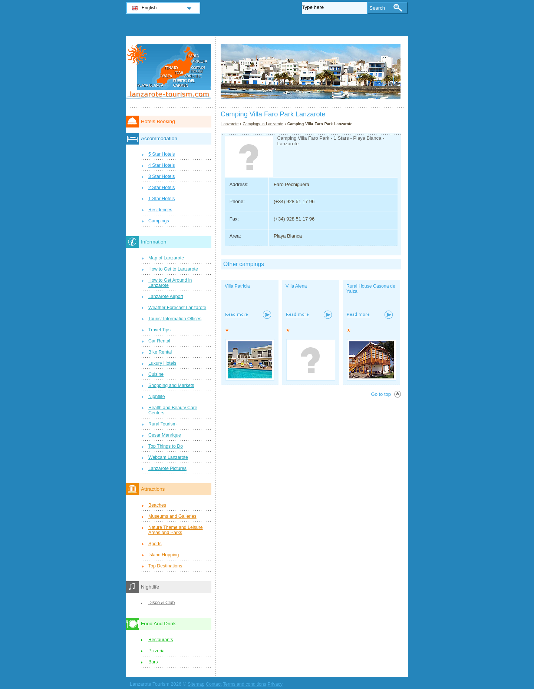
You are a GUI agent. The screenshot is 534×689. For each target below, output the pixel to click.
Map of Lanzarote (166, 258)
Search (377, 8)
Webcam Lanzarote (168, 457)
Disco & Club (161, 602)
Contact (214, 684)
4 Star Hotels (161, 165)
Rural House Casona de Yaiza (370, 289)
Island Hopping (163, 554)
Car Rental (159, 341)
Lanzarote (229, 124)
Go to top (381, 394)
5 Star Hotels (161, 154)
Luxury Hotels (162, 363)
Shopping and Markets (171, 385)
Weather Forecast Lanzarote (177, 307)
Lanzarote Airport (165, 296)
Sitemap (196, 684)
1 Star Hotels (161, 198)
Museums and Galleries (172, 516)
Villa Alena (296, 286)
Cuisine (156, 374)
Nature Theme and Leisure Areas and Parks (175, 530)
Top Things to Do (165, 446)
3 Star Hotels (161, 176)
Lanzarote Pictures (167, 468)
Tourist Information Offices (174, 318)
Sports (155, 543)
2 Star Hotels (161, 187)
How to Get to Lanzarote (173, 269)
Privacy (274, 684)
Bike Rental (160, 352)
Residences (160, 209)
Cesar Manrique (164, 435)
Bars (153, 662)
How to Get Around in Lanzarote (170, 283)
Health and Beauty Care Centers (172, 410)
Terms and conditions (244, 684)
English (149, 7)
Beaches (157, 505)
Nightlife (156, 396)
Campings (158, 220)
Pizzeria (156, 650)
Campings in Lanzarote (263, 124)
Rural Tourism (162, 424)
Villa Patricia (237, 286)
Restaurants (160, 639)
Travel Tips (159, 329)
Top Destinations (165, 566)
